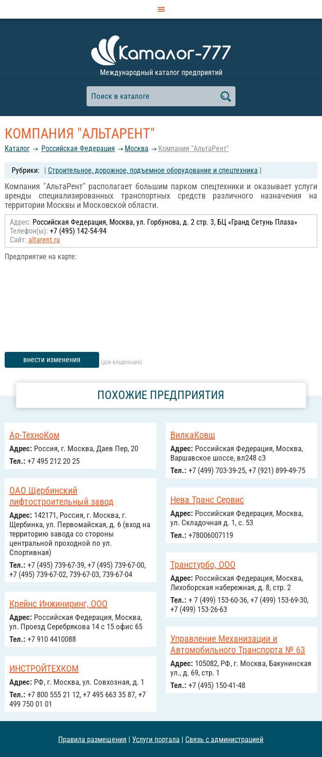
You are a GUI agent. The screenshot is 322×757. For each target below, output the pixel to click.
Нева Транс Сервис (207, 499)
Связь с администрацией (224, 739)
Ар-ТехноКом (34, 434)
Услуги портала (156, 739)
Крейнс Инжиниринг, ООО (58, 603)
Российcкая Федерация (78, 148)
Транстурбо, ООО (202, 564)
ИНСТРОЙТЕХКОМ (44, 668)
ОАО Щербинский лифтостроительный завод (61, 496)
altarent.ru (44, 239)
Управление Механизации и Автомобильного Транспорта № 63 (237, 644)
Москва (136, 148)
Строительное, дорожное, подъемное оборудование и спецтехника (153, 170)
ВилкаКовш (192, 434)
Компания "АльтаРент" (193, 148)
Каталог (17, 148)
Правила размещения (92, 739)
